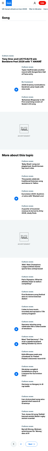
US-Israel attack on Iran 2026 (14, 9)
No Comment (27, 82)
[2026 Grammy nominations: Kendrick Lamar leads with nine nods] (34, 88)
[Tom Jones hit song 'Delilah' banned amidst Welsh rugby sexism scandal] (34, 417)
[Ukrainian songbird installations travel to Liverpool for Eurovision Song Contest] (34, 372)
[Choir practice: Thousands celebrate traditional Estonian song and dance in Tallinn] (34, 182)
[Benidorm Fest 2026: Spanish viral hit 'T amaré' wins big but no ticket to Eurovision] (24, 60)
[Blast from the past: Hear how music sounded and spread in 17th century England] (34, 312)
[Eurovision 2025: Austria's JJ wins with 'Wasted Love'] (34, 197)
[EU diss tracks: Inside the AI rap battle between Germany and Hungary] (34, 387)
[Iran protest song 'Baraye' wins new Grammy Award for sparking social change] (34, 402)
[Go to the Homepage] (9, 3)
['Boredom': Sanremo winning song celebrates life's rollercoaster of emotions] (34, 327)
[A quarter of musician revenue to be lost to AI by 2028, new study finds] (34, 212)
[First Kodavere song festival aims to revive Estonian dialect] (34, 298)
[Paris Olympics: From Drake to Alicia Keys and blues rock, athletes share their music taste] (34, 283)
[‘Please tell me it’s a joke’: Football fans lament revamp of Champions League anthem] (34, 268)
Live (42, 3)
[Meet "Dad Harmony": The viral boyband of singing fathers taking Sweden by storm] (34, 342)
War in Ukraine (35, 9)
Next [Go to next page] (30, 444)
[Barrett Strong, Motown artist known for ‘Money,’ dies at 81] (34, 432)
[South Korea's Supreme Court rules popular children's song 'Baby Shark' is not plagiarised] (34, 167)
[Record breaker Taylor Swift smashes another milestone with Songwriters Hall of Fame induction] (34, 73)
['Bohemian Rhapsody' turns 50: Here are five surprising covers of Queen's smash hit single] (34, 103)
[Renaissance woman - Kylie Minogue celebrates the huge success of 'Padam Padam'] (34, 357)
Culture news (8, 56)
